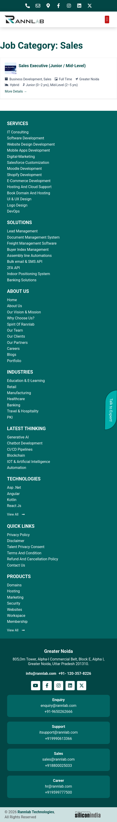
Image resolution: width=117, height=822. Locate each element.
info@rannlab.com (41, 673)
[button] (107, 19)
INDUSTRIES (20, 372)
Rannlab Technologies (35, 812)
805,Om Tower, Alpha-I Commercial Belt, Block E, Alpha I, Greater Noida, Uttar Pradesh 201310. (58, 661)
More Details (16, 91)
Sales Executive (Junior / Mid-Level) (52, 65)
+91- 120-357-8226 (75, 673)
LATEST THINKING (26, 428)
